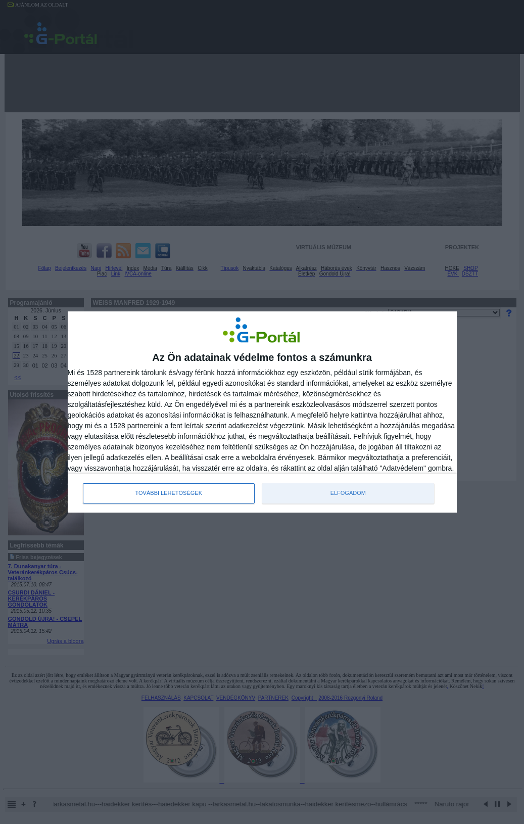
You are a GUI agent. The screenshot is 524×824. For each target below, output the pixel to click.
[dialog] (262, 412)
